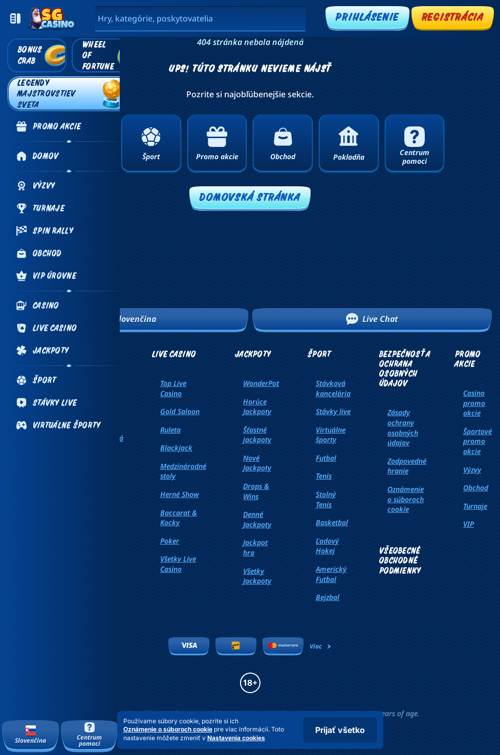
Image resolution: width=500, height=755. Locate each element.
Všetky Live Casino (178, 564)
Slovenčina (128, 319)
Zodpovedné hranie (406, 466)
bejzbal (327, 597)
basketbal (332, 522)
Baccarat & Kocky (178, 518)
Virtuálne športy (330, 435)
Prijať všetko (340, 730)
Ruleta (170, 430)
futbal (326, 458)
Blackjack (176, 447)
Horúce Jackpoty (257, 407)
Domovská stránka (250, 197)
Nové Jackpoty (257, 463)
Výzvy (472, 469)
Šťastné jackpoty (257, 435)
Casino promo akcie (474, 403)
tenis (324, 476)
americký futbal (331, 574)
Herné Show (179, 494)
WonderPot (261, 383)
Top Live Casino (173, 388)
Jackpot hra (255, 547)
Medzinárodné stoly (183, 471)
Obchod (475, 487)
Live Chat (372, 319)
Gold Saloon (180, 411)
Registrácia (453, 17)
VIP (468, 524)
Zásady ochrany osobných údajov (402, 427)
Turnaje (475, 506)
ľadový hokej (327, 546)
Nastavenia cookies (236, 738)
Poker (169, 541)
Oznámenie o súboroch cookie (405, 499)
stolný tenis (326, 499)
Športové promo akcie (477, 441)
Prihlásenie (367, 17)
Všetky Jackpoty (257, 576)
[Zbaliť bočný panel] (15, 18)
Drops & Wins (256, 491)
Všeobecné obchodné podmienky (400, 560)
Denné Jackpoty (257, 519)
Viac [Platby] (321, 646)
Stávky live (333, 411)
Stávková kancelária (333, 388)
